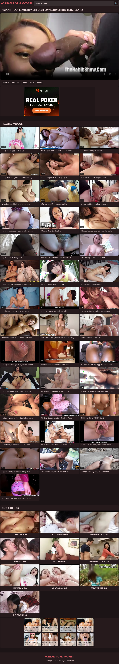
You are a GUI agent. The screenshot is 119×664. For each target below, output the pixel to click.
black (32, 83)
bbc (18, 83)
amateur (6, 83)
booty (25, 83)
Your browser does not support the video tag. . (59, 46)
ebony (39, 83)
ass (13, 83)
